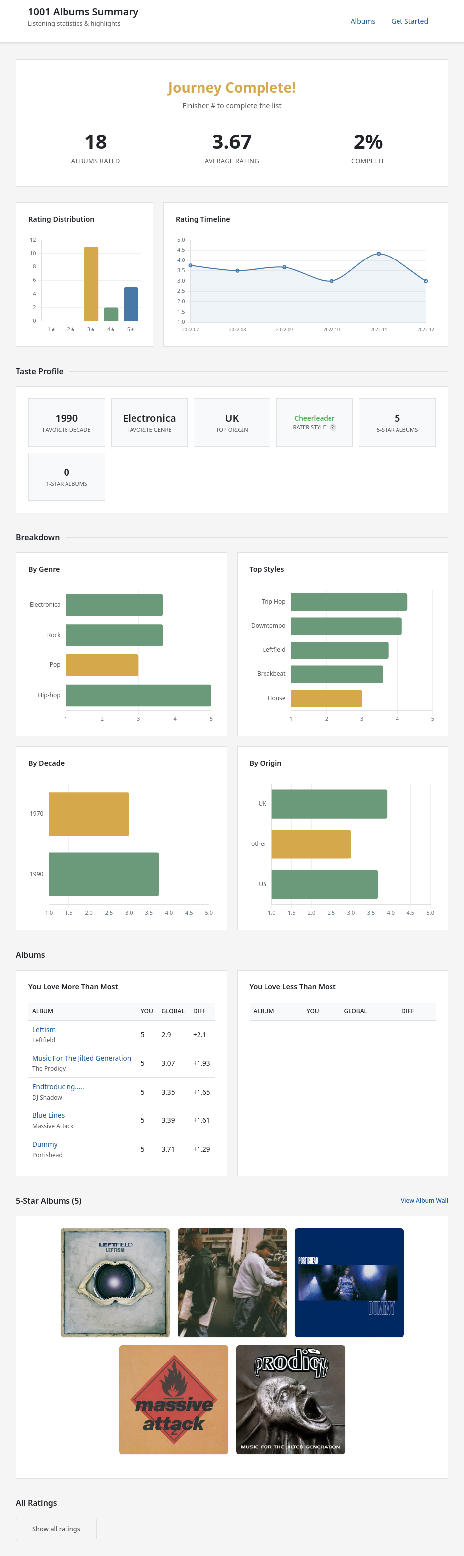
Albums (363, 21)
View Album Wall (424, 1200)
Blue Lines (48, 1115)
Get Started (409, 21)
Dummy (45, 1144)
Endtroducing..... (58, 1086)
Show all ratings (56, 1528)
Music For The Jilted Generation (81, 1058)
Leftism (44, 1029)
